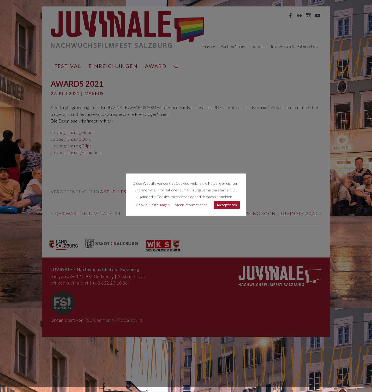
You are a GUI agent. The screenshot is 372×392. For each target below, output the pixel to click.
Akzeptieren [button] (226, 204)
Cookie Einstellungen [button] (153, 204)
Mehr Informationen (191, 204)
